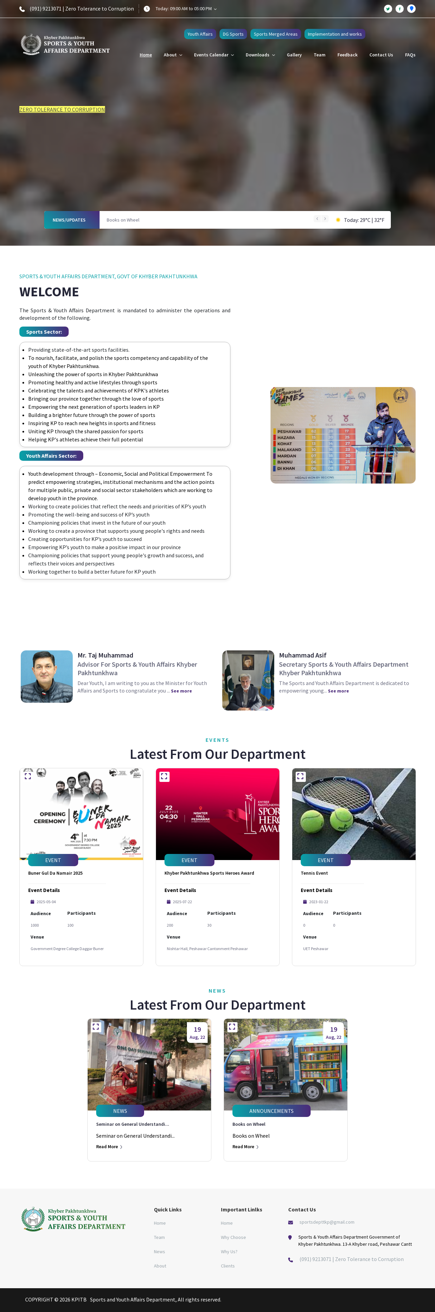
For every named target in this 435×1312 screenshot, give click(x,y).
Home (146, 55)
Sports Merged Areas (276, 34)
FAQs (410, 55)
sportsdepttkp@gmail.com (326, 1222)
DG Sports (233, 34)
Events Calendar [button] (214, 55)
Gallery (294, 55)
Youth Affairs (200, 34)
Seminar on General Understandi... (132, 1124)
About (160, 1266)
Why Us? (229, 1251)
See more (181, 691)
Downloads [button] (260, 55)
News (159, 1251)
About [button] (173, 55)
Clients (228, 1266)
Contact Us (381, 55)
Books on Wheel (123, 220)
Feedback (347, 55)
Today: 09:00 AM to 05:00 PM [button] (186, 8)
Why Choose (233, 1237)
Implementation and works (335, 34)
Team (320, 55)
